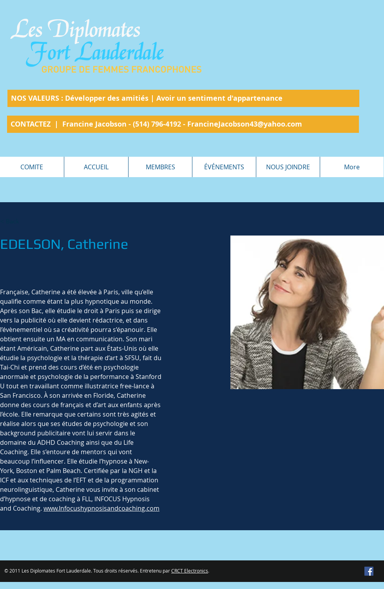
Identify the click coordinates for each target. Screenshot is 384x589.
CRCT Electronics (189, 570)
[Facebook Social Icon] (368, 571)
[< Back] (15, 221)
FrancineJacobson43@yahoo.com (244, 124)
